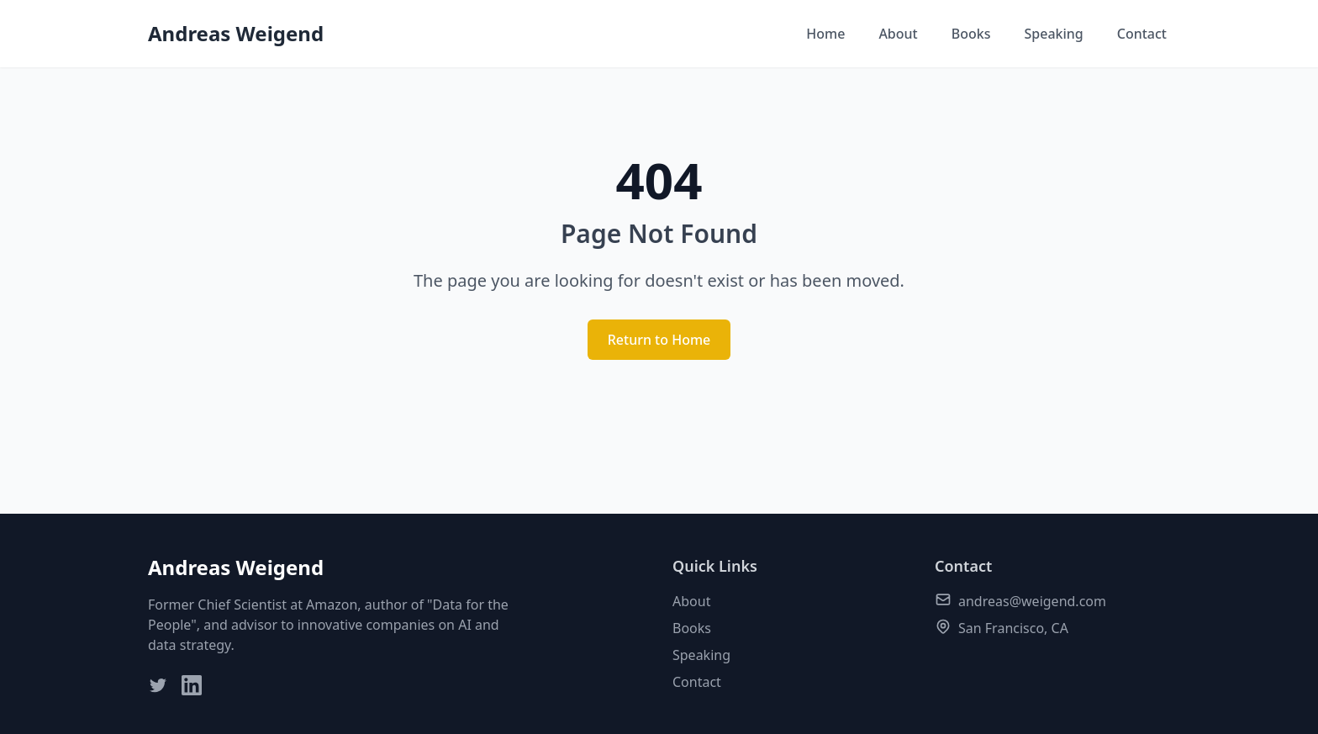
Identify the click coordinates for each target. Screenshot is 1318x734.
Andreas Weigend (236, 33)
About (897, 33)
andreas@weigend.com (1032, 601)
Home (825, 33)
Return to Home (659, 339)
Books (971, 33)
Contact (1142, 33)
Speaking (1053, 33)
